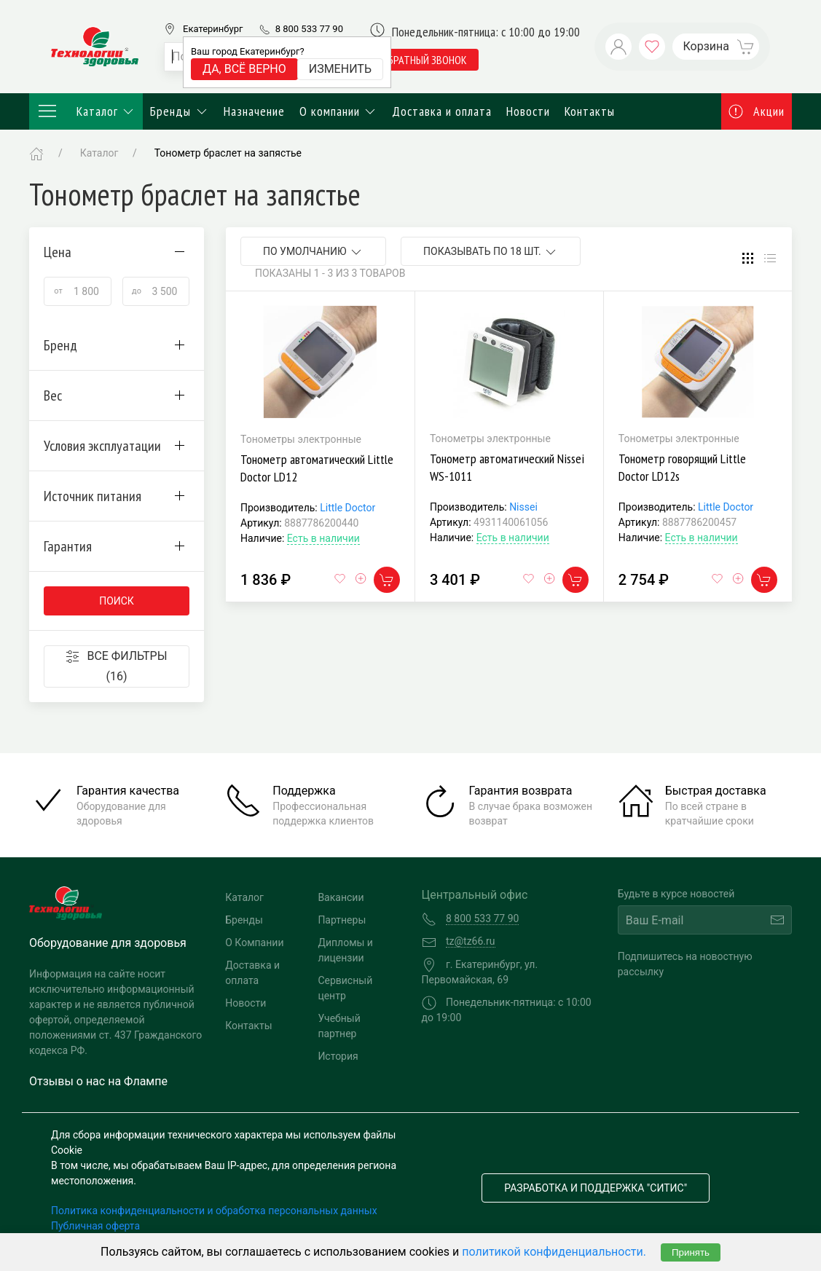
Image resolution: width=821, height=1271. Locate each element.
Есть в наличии (323, 538)
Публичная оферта (95, 1226)
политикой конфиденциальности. (554, 1252)
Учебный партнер (339, 1025)
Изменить (340, 69)
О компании (338, 111)
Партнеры (342, 920)
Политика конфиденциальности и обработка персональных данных (214, 1210)
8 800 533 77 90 (309, 28)
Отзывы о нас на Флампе (98, 1081)
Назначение (254, 111)
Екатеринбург (213, 28)
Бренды (179, 111)
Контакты (590, 111)
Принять (691, 1252)
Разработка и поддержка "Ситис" (595, 1188)
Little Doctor (347, 507)
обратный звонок (424, 59)
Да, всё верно (244, 69)
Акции (756, 111)
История (338, 1056)
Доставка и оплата (442, 111)
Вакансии (341, 897)
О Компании (254, 942)
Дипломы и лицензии (345, 950)
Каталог (85, 111)
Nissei (523, 507)
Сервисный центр (345, 988)
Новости (528, 111)
